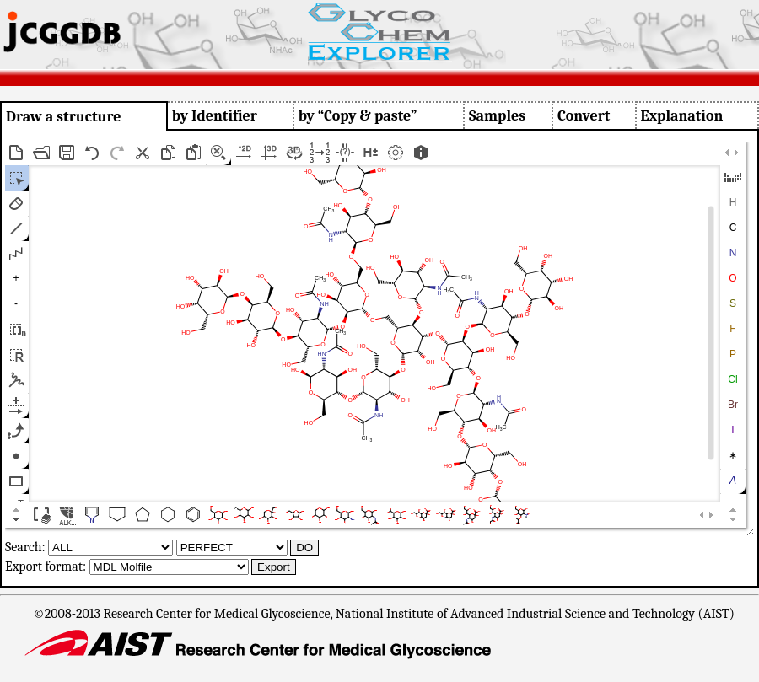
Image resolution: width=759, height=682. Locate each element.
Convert (583, 116)
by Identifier (214, 116)
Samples (497, 116)
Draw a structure (63, 117)
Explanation (682, 116)
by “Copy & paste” (358, 116)
